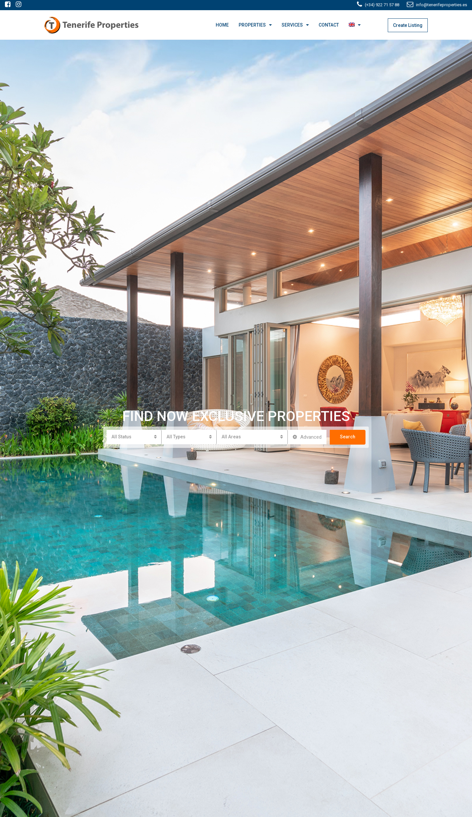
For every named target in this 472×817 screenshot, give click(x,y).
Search (347, 436)
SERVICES (292, 25)
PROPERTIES (252, 25)
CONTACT (329, 25)
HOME (222, 25)
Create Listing (408, 25)
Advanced (307, 437)
